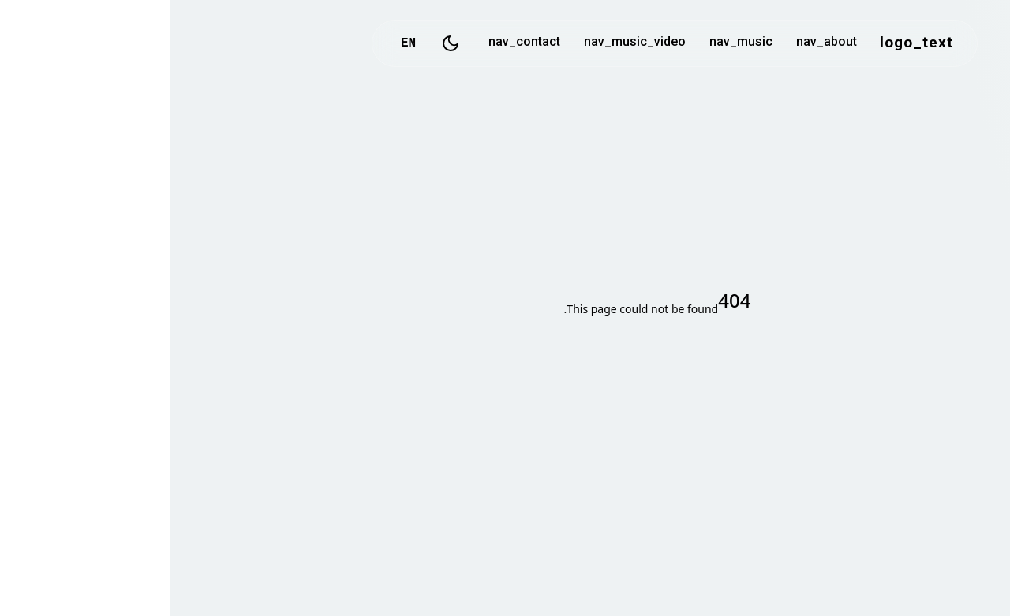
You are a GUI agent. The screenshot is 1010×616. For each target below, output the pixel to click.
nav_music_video (465, 43)
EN (238, 43)
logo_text (747, 43)
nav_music (571, 43)
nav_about (657, 43)
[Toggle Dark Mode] (281, 43)
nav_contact (355, 43)
